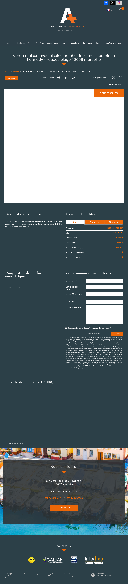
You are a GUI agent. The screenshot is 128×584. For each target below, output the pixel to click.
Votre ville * (71, 302)
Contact (99, 43)
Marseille (16, 71)
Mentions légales (18, 578)
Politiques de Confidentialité (102, 366)
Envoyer (117, 334)
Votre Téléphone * (74, 295)
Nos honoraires (29, 578)
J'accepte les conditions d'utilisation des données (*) (89, 328)
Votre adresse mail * (73, 288)
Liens (36, 578)
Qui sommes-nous (24, 43)
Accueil (10, 43)
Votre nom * (71, 281)
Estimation (87, 43)
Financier (114, 222)
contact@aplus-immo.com (64, 491)
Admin (7, 580)
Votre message (73, 307)
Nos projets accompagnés (47, 43)
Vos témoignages (113, 43)
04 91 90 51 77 (53, 497)
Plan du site (8, 578)
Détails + (94, 222)
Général (75, 222)
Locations (75, 43)
